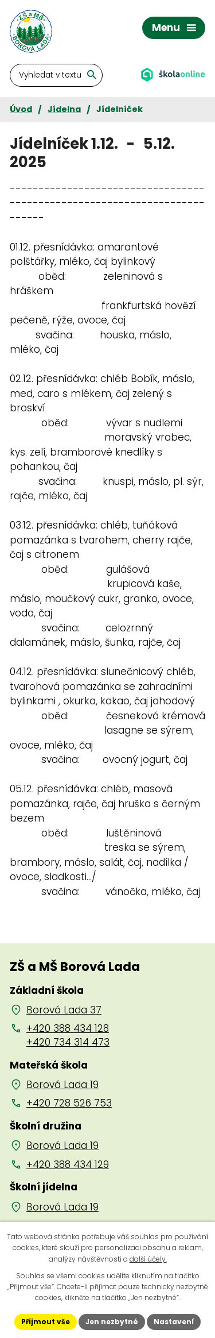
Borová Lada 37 (63, 1010)
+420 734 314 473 (68, 1042)
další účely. (148, 1259)
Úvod (21, 109)
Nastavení (174, 1322)
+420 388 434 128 (67, 1028)
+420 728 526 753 (69, 1103)
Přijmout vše (45, 1322)
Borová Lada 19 (62, 1085)
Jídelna (64, 109)
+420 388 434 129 (67, 1164)
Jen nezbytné (111, 1322)
